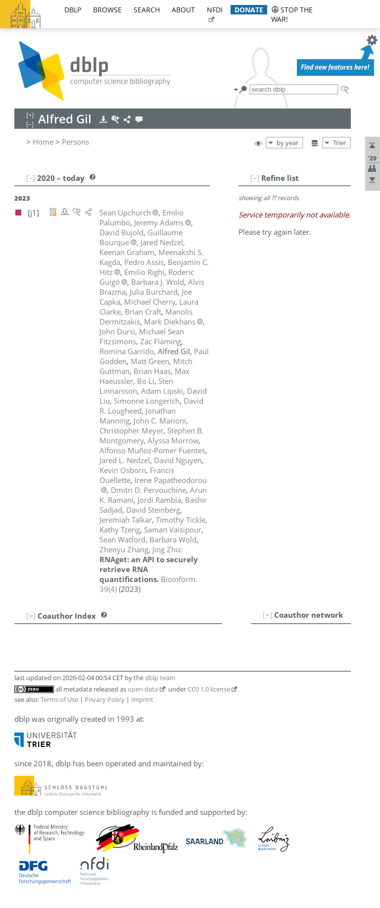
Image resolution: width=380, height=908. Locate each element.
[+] (267, 615)
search (147, 9)
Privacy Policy (105, 699)
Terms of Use (59, 699)
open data (143, 689)
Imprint (142, 699)
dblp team (160, 677)
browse (107, 9)
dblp (72, 9)
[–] (254, 178)
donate (249, 9)
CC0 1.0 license (209, 689)
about (183, 9)
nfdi (215, 9)
